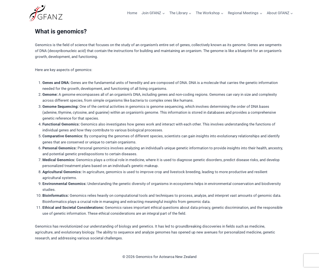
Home (132, 13)
